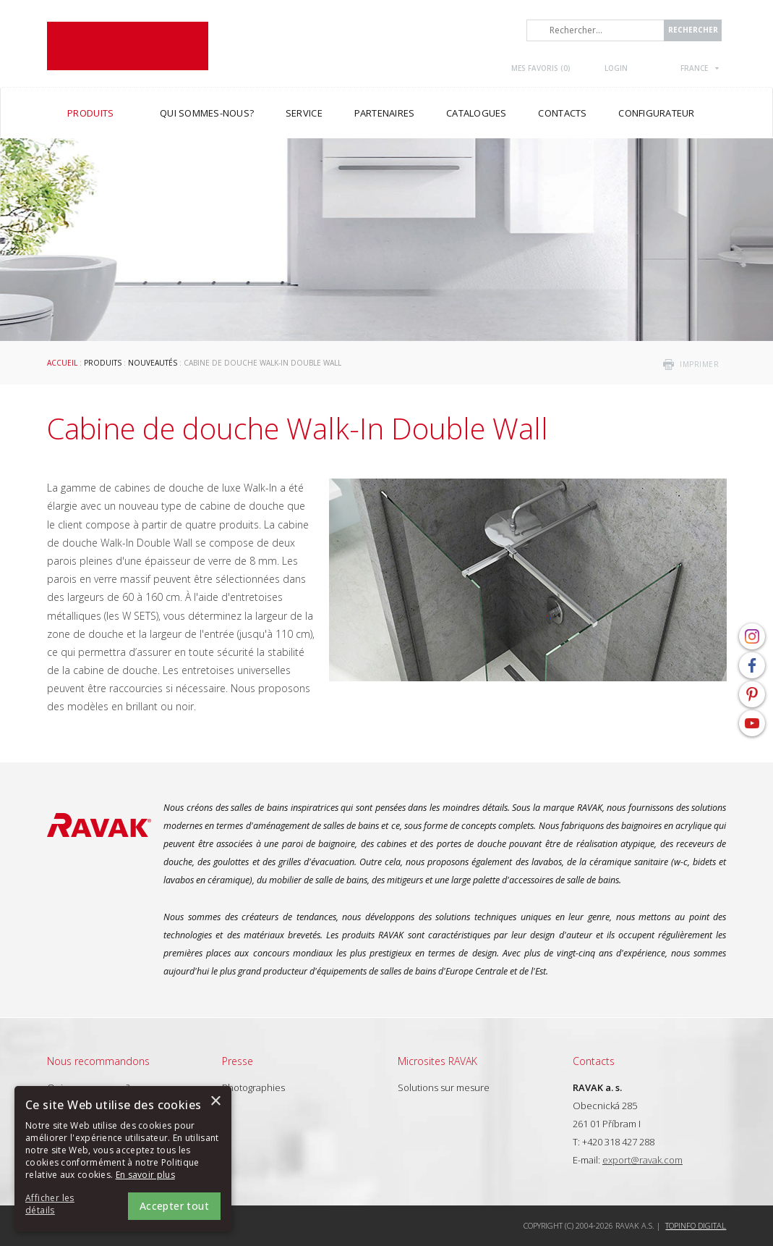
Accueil (62, 363)
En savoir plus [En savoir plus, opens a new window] (145, 1175)
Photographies (253, 1087)
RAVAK (127, 46)
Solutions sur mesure (444, 1087)
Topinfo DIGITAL (695, 1225)
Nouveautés (152, 363)
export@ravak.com (642, 1159)
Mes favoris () (541, 68)
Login (616, 68)
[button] (65, 1204)
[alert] (122, 1159)
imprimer (699, 364)
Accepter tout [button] (174, 1206)
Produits (102, 363)
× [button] (215, 1101)
